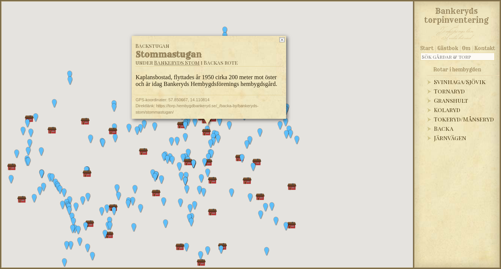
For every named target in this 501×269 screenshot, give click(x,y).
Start (426, 48)
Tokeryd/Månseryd (464, 119)
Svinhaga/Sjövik (460, 82)
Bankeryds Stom (177, 62)
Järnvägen (450, 138)
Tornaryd (449, 91)
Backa (443, 128)
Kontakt (485, 48)
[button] (73, 221)
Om (466, 48)
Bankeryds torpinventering (456, 14)
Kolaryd (447, 110)
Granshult (451, 100)
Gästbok (447, 48)
